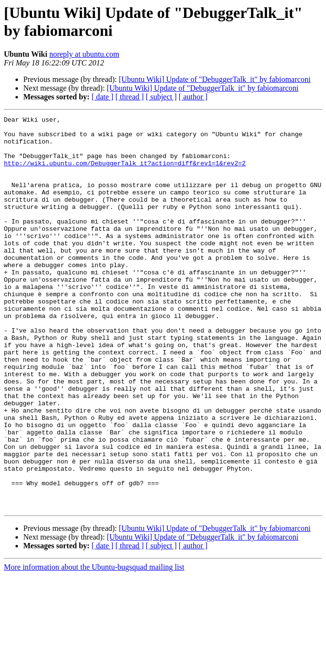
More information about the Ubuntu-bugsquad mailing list (94, 645)
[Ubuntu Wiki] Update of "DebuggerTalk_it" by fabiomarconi (214, 79)
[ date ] (102, 97)
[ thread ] (129, 97)
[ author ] (193, 97)
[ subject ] (161, 97)
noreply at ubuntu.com (84, 54)
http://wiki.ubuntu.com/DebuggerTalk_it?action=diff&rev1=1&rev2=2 (125, 173)
